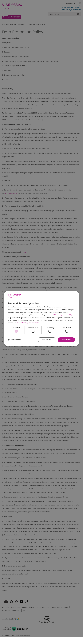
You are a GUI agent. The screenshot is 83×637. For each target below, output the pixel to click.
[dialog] (41, 318)
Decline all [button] (47, 340)
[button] (15, 340)
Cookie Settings (22, 323)
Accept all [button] (66, 340)
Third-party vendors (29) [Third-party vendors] (62, 315)
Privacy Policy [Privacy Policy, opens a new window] (34, 323)
